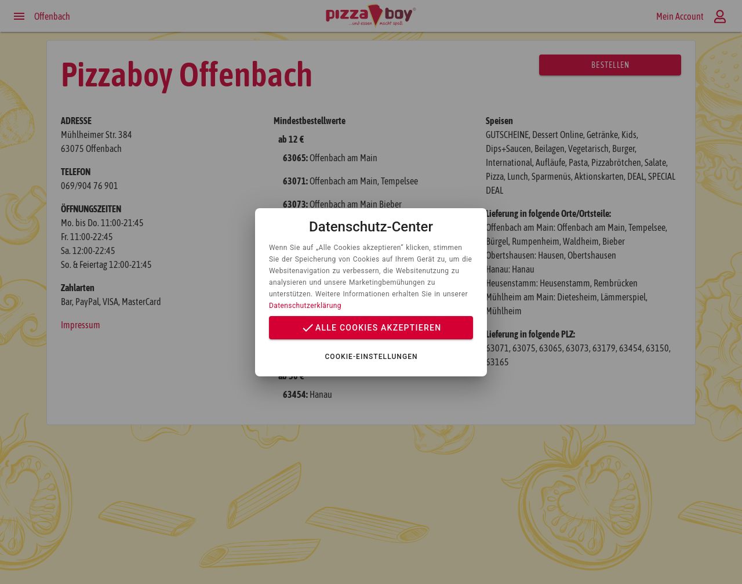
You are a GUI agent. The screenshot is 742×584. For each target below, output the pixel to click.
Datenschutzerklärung (305, 306)
